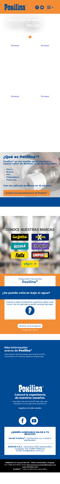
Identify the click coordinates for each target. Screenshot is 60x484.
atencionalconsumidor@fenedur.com (41, 465)
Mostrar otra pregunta (30, 326)
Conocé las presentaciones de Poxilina (26, 192)
